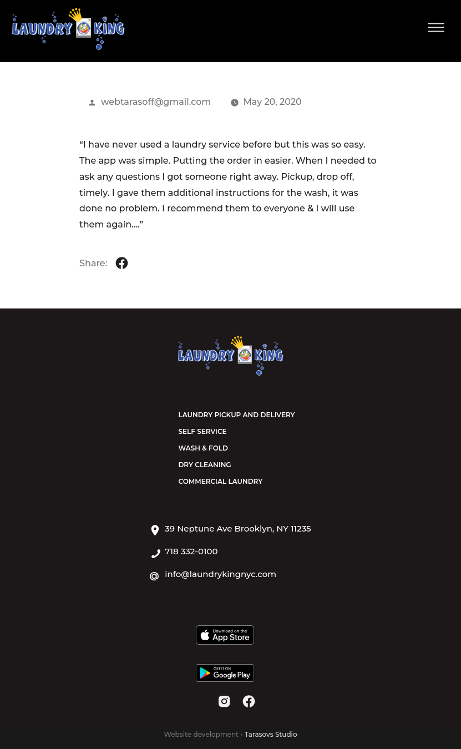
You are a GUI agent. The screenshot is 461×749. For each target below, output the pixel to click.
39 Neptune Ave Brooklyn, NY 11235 (238, 529)
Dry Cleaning (204, 464)
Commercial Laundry (220, 481)
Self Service (202, 431)
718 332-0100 (191, 551)
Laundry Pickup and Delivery (236, 415)
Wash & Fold (202, 448)
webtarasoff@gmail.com (156, 102)
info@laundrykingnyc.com (220, 574)
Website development (202, 734)
